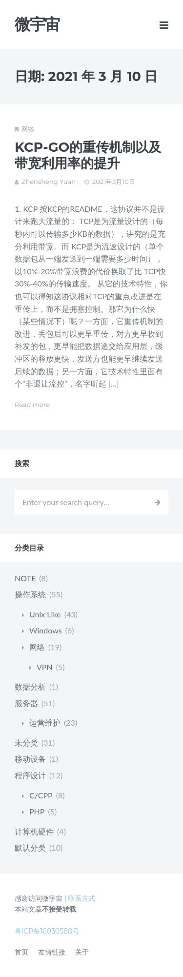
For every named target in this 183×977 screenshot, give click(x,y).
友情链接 (51, 952)
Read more (32, 404)
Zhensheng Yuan (48, 181)
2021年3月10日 (113, 181)
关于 (82, 952)
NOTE (25, 578)
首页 (21, 952)
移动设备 (30, 758)
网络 (27, 129)
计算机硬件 (34, 831)
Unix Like (45, 614)
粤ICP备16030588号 (47, 931)
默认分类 (30, 847)
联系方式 (81, 898)
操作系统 (30, 594)
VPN (45, 667)
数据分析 (30, 686)
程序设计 (30, 775)
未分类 (26, 742)
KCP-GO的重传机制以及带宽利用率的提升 (88, 155)
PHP (36, 811)
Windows (45, 630)
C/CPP (41, 795)
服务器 (26, 703)
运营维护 (45, 722)
